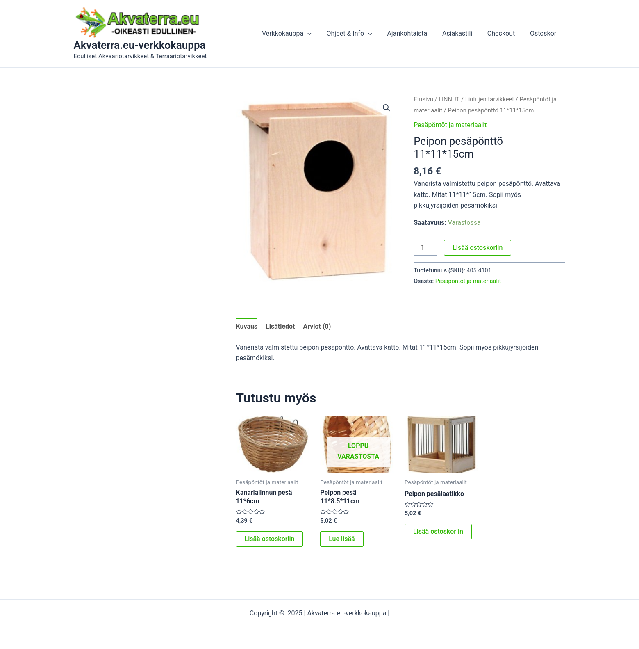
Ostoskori (545, 33)
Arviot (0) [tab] (317, 326)
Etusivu (423, 99)
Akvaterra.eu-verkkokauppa (140, 45)
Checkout (504, 33)
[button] (386, 108)
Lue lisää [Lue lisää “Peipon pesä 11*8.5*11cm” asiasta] (342, 539)
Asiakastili (462, 33)
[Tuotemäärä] (425, 248)
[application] (318, 33)
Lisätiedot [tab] (280, 326)
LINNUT (449, 99)
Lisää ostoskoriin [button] (270, 539)
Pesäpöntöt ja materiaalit (450, 125)
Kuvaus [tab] (247, 326)
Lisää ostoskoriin (478, 247)
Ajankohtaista (414, 33)
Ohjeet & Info (357, 33)
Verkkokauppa (297, 33)
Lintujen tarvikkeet (489, 99)
